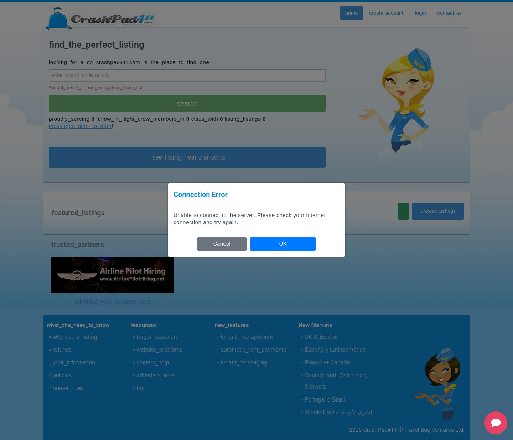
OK (282, 243)
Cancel (221, 243)
